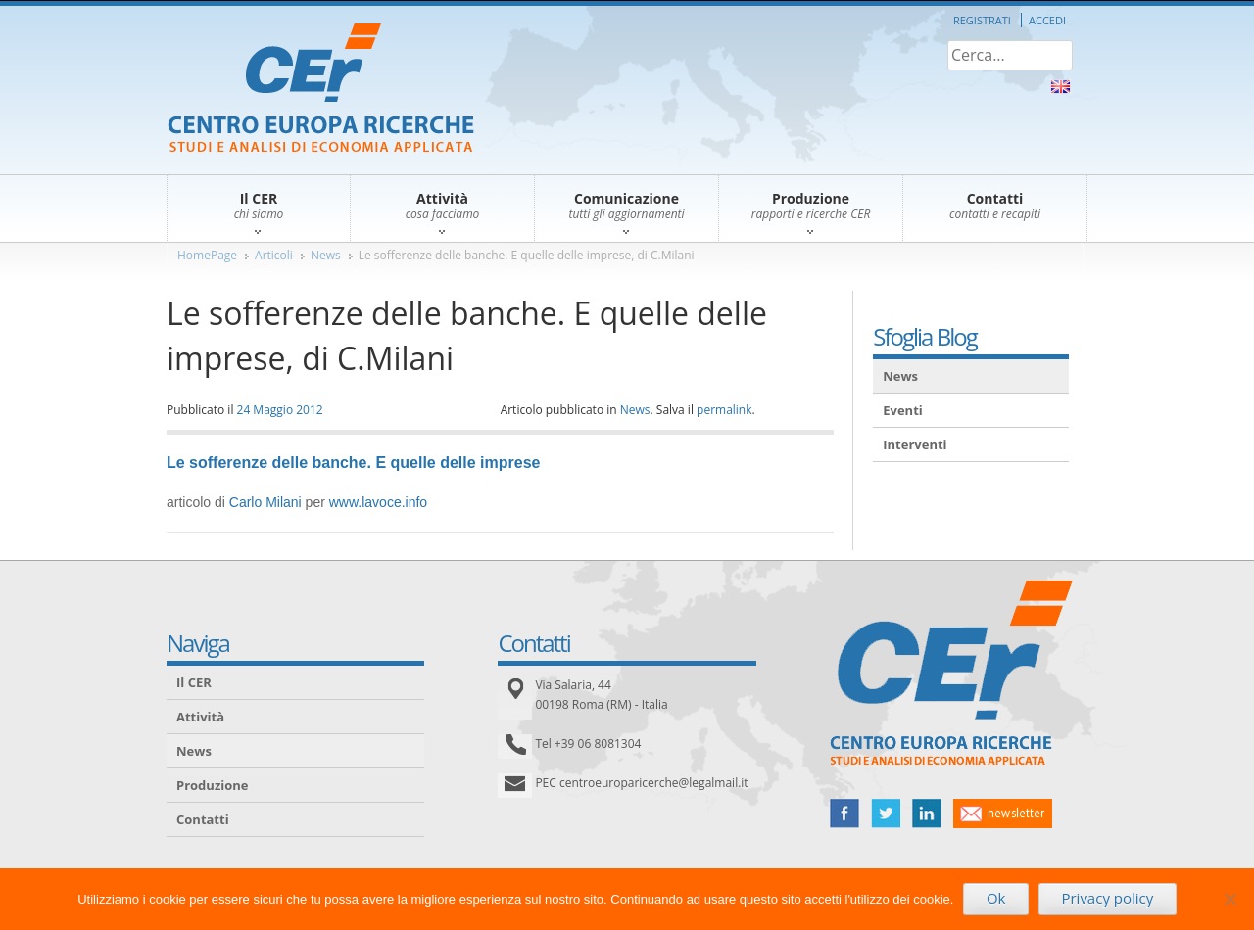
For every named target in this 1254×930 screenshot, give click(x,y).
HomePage (207, 255)
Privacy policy (1107, 897)
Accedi (1047, 20)
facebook (844, 813)
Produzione (212, 785)
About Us (1060, 86)
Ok (996, 897)
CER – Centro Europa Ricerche (321, 89)
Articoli (274, 255)
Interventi (914, 444)
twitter (885, 813)
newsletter (1002, 813)
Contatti (202, 819)
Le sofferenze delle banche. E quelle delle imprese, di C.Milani (527, 255)
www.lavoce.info (378, 502)
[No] (1229, 898)
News (326, 255)
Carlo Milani (265, 502)
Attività (200, 716)
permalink (724, 409)
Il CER (194, 682)
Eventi (903, 410)
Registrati (982, 20)
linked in (926, 813)
